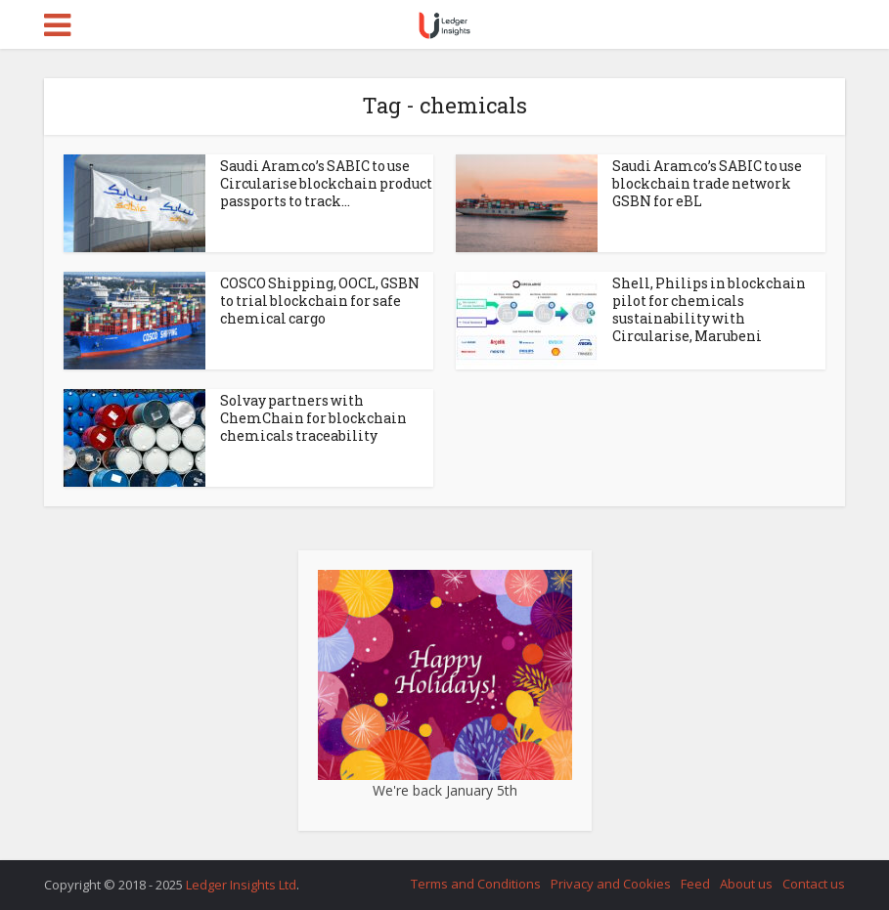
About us (746, 883)
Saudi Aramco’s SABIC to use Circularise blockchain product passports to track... (326, 183)
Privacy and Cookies (611, 883)
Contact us (813, 883)
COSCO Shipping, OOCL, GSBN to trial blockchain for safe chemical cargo (320, 300)
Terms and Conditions (476, 883)
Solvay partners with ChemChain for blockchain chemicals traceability (313, 418)
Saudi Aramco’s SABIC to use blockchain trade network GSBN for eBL (707, 183)
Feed (695, 883)
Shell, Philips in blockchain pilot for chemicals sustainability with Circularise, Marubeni (709, 309)
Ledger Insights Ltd (241, 884)
